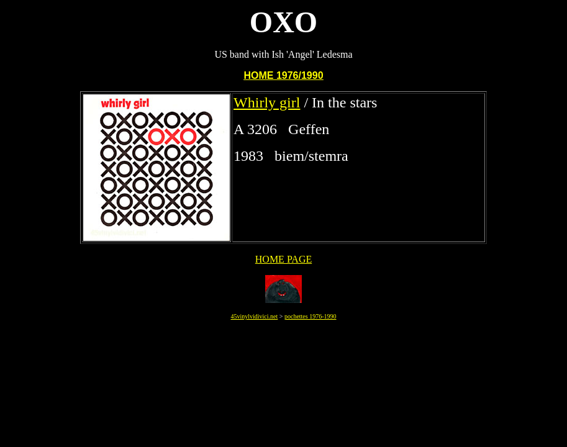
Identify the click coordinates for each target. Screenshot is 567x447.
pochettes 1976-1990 (310, 316)
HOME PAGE (283, 259)
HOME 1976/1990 (283, 75)
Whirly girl (267, 102)
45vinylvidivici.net (254, 316)
